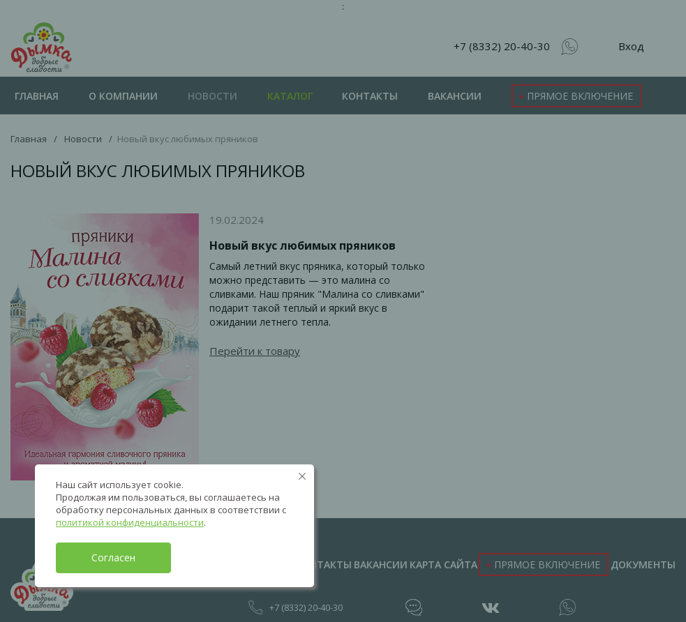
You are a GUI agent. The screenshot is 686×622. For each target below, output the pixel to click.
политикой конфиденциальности (130, 522)
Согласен (113, 557)
